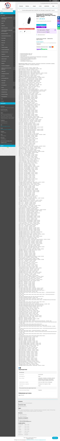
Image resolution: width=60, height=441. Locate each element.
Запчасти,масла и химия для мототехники (6, 31)
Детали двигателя (4, 78)
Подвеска (3, 54)
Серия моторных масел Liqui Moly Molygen (6, 18)
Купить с (41, 27)
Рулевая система (4, 51)
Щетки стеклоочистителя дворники (6, 68)
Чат (55, 437)
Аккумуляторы (4, 92)
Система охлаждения (5, 65)
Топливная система (5, 73)
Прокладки (3, 80)
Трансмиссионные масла (6, 35)
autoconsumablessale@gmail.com (7, 129)
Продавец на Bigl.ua (30, 438)
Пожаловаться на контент (30, 439)
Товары (27, 6)
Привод (2, 63)
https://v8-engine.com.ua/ (5, 126)
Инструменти (4, 85)
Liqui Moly (3, 21)
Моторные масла (4, 33)
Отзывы (2, 101)
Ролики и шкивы (4, 47)
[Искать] (14, 11)
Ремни (2, 45)
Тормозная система (5, 56)
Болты (2, 87)
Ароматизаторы (4, 89)
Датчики (3, 75)
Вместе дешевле (4, 27)
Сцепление (3, 61)
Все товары (3, 15)
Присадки (3, 40)
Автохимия (3, 38)
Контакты (46, 6)
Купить (41, 24)
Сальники (3, 82)
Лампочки (3, 71)
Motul (2, 23)
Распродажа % (4, 96)
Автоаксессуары (4, 94)
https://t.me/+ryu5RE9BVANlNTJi (6, 143)
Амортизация (4, 58)
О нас (2, 98)
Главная (21, 6)
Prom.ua (35, 437)
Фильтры (3, 42)
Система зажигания (5, 49)
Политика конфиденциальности (40, 439)
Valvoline (3, 25)
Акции (34, 6)
